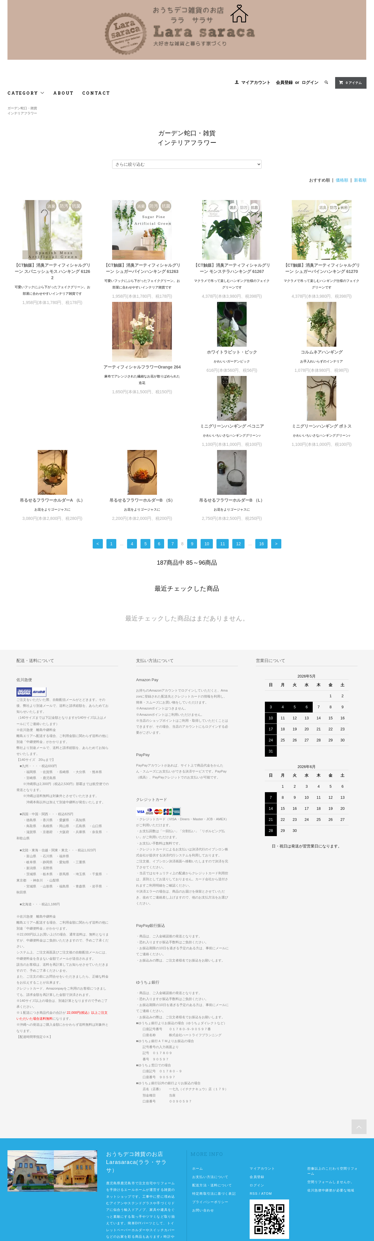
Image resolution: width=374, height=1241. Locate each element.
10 (206, 497)
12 (238, 497)
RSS (253, 1147)
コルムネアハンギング (232, 358)
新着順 (360, 180)
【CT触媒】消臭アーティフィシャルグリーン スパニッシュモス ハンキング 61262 (52, 271)
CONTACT (96, 93)
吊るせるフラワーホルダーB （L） (322, 453)
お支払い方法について (210, 1130)
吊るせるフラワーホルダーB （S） (232, 453)
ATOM (266, 1147)
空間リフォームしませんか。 (331, 1135)
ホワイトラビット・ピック (142, 358)
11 (222, 497)
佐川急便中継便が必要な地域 (331, 1144)
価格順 (342, 180)
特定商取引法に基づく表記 (214, 1147)
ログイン (310, 82)
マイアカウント (256, 82)
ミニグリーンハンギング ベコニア (322, 358)
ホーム (197, 1122)
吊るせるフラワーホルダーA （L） (142, 453)
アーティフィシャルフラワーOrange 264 (52, 373)
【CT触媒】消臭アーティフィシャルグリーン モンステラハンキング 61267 (231, 268)
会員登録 (284, 82)
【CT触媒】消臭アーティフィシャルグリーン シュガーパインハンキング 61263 (142, 268)
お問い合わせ (203, 1164)
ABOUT (63, 93)
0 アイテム (350, 82)
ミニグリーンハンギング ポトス (52, 453)
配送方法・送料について (212, 1139)
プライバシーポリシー (210, 1155)
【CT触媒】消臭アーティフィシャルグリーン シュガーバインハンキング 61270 (321, 268)
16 (261, 497)
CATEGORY (26, 93)
